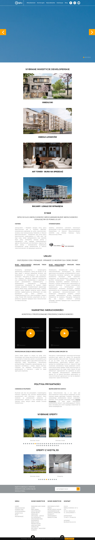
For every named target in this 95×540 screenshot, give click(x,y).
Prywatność (19, 516)
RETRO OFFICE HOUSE (54, 509)
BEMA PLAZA (35, 522)
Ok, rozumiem (69, 538)
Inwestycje (60, 2)
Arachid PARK (36, 525)
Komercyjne (40, 2)
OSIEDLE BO (35, 527)
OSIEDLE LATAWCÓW (54, 512)
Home (17, 506)
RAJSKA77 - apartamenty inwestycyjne (52, 516)
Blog (66, 2)
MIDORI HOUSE (36, 523)
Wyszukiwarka (50, 2)
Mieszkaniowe (31, 2)
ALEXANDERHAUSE (53, 511)
